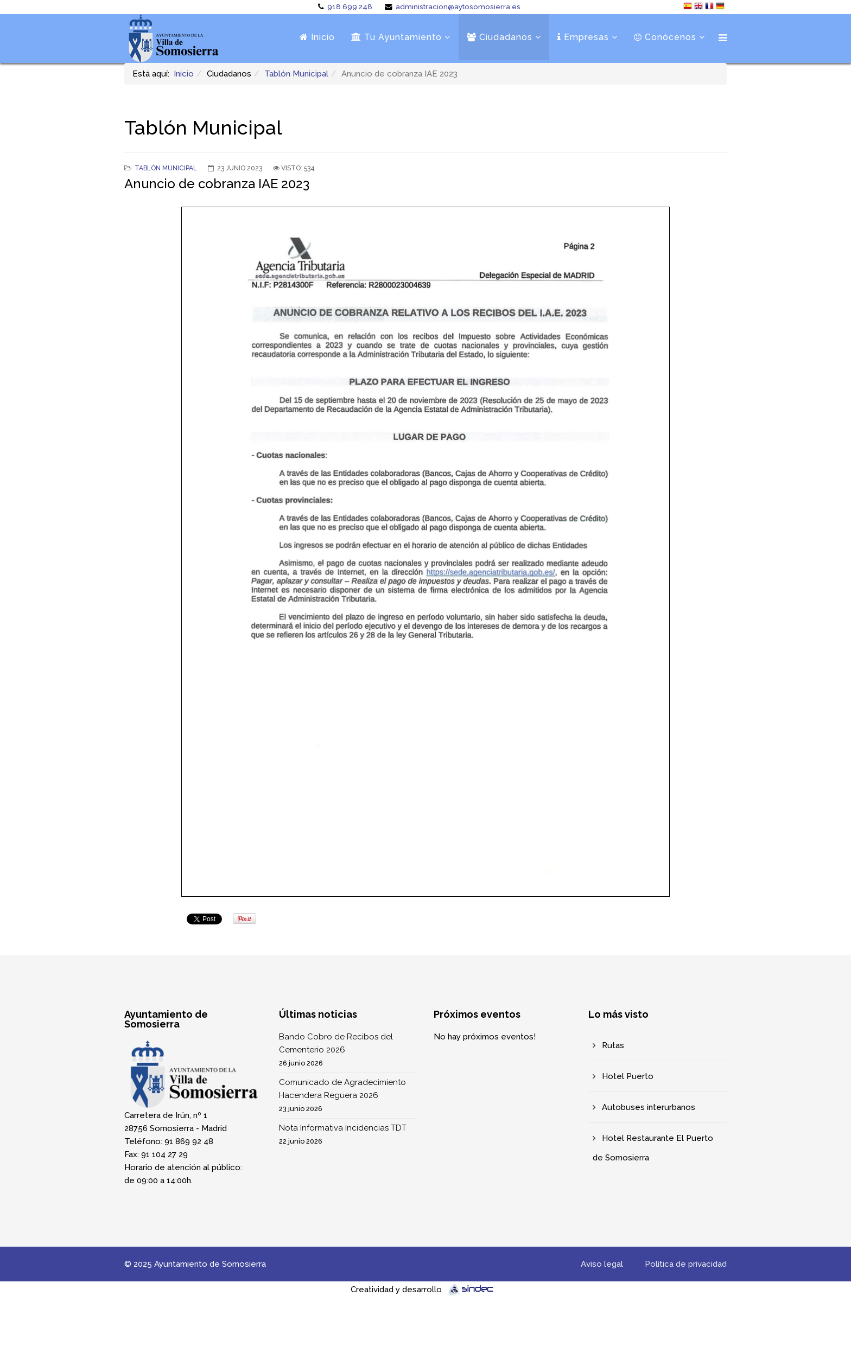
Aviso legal (602, 1264)
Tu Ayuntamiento (396, 37)
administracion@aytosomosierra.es (458, 6)
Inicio (317, 37)
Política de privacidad (686, 1264)
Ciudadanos (499, 37)
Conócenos (665, 37)
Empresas (583, 37)
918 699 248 (349, 6)
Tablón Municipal (296, 74)
